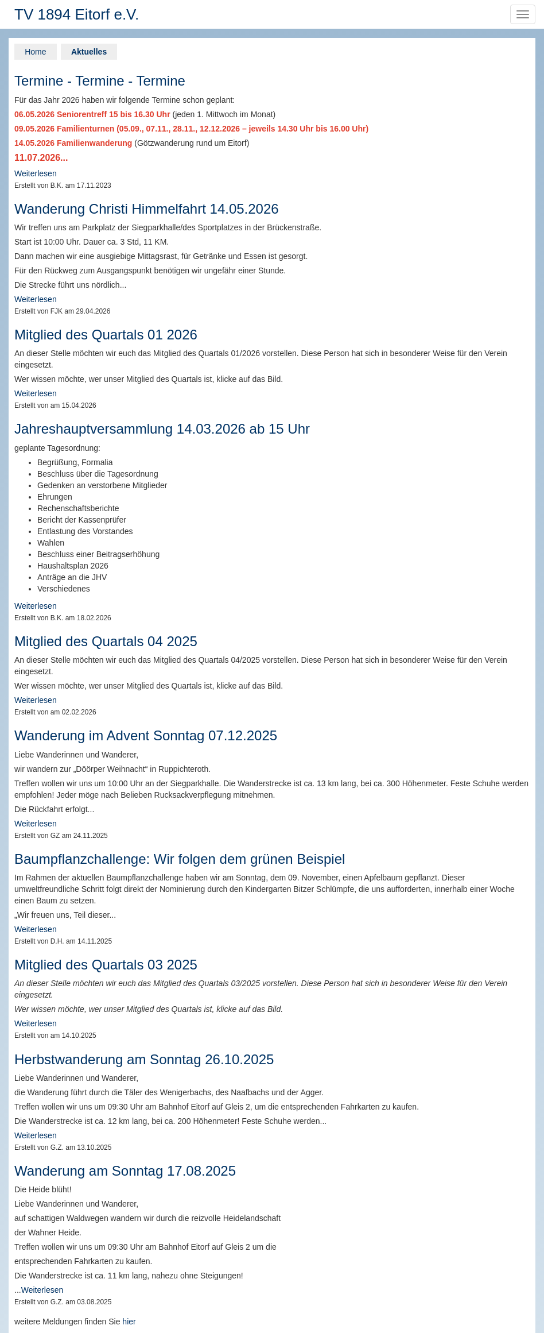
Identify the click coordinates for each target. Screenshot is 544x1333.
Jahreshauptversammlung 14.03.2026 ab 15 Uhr (162, 428)
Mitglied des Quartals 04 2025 (105, 641)
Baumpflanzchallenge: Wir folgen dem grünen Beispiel (179, 859)
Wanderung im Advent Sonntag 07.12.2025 (145, 735)
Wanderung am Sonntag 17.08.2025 (125, 1171)
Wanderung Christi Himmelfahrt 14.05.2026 (146, 209)
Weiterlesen (35, 173)
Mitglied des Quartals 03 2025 (105, 964)
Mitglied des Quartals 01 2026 (105, 334)
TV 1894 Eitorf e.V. (76, 14)
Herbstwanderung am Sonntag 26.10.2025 (144, 1059)
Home (35, 51)
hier (128, 1321)
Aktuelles (89, 51)
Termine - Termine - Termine (99, 80)
